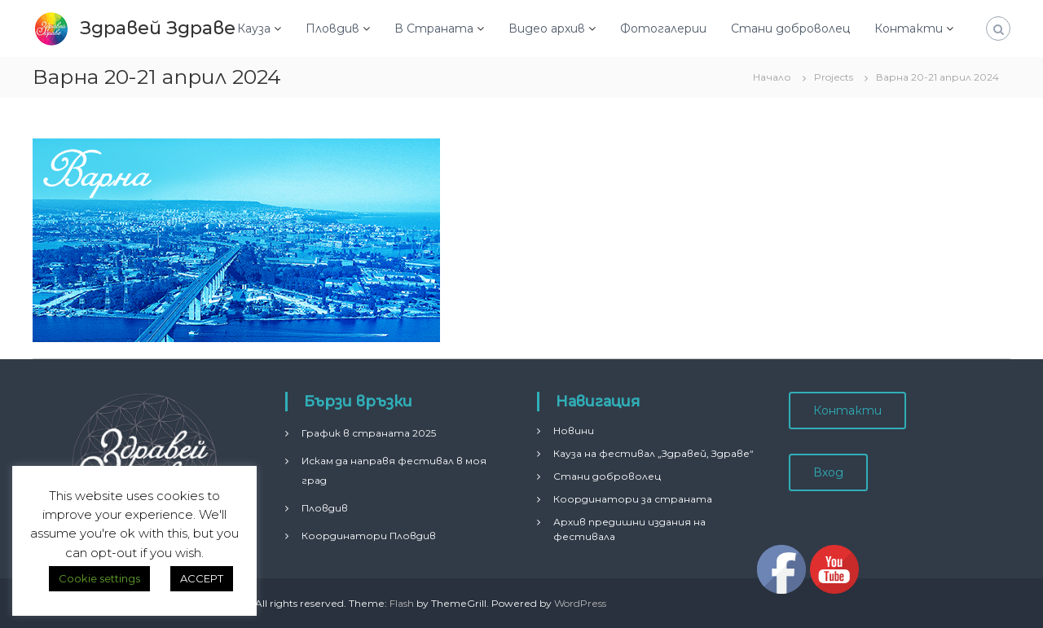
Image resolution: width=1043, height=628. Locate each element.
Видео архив (546, 28)
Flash (401, 603)
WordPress (580, 603)
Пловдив (332, 28)
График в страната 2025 (368, 433)
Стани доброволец (790, 28)
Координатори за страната (632, 499)
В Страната (433, 28)
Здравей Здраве (157, 28)
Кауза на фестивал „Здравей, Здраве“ (653, 453)
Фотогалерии (663, 28)
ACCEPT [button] (201, 578)
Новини (573, 430)
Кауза (254, 28)
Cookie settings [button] (99, 578)
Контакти (908, 28)
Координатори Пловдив (368, 535)
